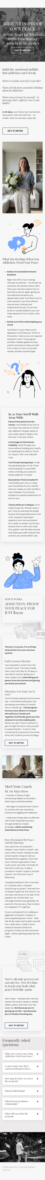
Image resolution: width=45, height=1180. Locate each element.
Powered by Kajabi (22, 1174)
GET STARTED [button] (22, 50)
